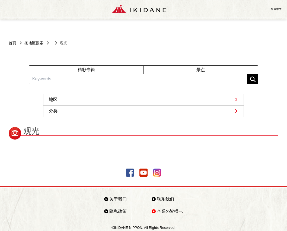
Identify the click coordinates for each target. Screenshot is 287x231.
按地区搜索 (33, 43)
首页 (12, 43)
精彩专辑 (86, 69)
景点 (200, 69)
